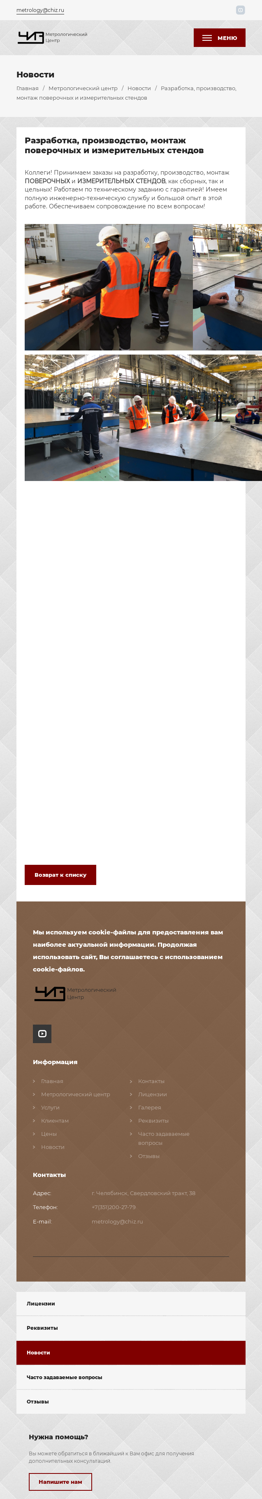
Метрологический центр (83, 87)
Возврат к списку (60, 873)
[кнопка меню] (220, 36)
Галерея (149, 1105)
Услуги (50, 1105)
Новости (139, 87)
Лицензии (41, 1301)
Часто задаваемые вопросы (64, 1375)
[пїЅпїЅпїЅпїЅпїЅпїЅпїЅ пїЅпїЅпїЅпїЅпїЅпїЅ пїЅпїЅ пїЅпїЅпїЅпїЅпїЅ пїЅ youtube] (241, 9)
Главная (27, 87)
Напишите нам (60, 1479)
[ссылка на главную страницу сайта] (77, 993)
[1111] (53, 36)
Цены (49, 1132)
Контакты (151, 1079)
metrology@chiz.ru (40, 9)
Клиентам (55, 1119)
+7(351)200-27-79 (114, 1205)
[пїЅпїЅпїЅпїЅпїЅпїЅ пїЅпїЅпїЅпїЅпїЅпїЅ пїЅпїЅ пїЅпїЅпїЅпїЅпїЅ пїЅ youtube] (42, 1032)
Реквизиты (42, 1326)
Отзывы (38, 1400)
